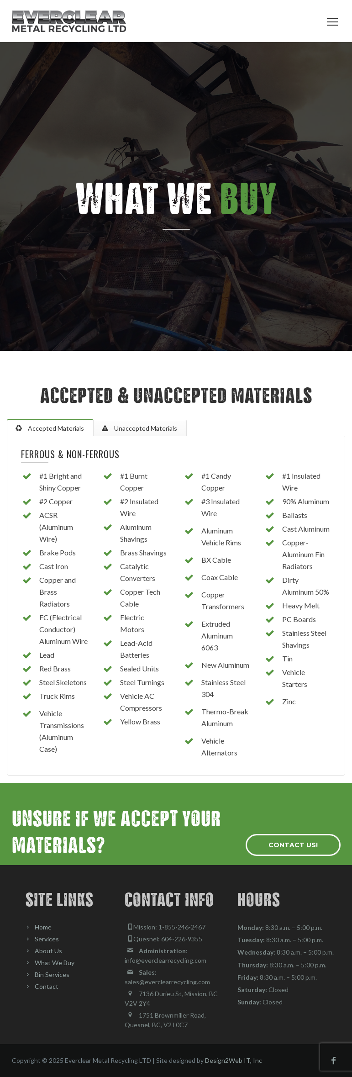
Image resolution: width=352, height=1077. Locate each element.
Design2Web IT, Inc (233, 1060)
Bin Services (52, 974)
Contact (46, 986)
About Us (48, 951)
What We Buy (54, 962)
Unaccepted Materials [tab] (145, 428)
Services (47, 939)
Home (43, 927)
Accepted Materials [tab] (55, 428)
